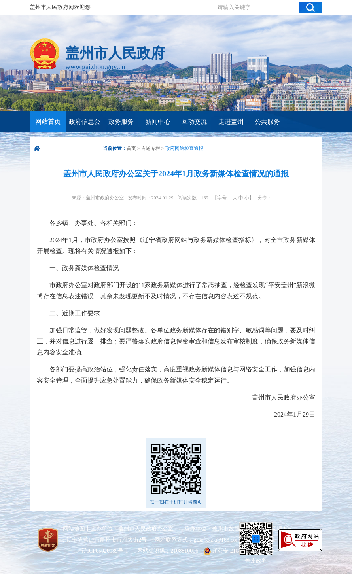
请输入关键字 (234, 7)
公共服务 (267, 121)
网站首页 (48, 121)
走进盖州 (231, 121)
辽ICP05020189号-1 (105, 551)
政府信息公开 (84, 132)
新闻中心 (157, 121)
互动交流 (194, 121)
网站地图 (74, 529)
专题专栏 (150, 148)
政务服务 (121, 121)
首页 (131, 148)
